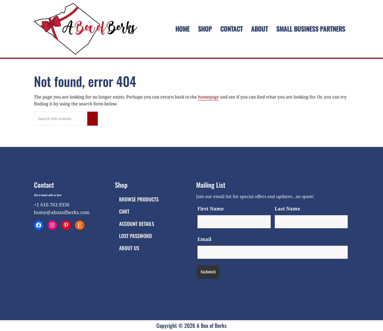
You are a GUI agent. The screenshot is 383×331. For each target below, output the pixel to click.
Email (204, 239)
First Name (210, 208)
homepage (208, 97)
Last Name (287, 208)
